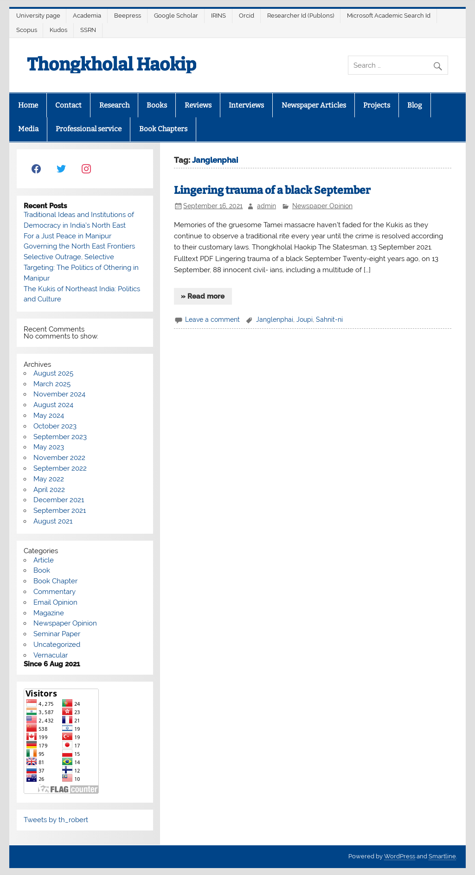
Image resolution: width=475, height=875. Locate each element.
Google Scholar (176, 15)
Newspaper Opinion (322, 206)
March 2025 (52, 384)
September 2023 (60, 437)
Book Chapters (163, 129)
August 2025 (53, 373)
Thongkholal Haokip (111, 64)
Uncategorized (56, 644)
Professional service (89, 129)
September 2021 (59, 510)
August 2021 (52, 521)
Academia (87, 15)
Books (157, 105)
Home (28, 105)
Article (43, 560)
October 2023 (55, 426)
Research (114, 105)
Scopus (26, 29)
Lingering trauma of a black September (272, 190)
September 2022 (60, 468)
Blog (414, 105)
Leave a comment (212, 319)
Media (28, 129)
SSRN (88, 29)
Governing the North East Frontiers (79, 246)
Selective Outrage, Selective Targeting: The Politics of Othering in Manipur (81, 267)
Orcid (246, 15)
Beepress (127, 15)
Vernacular (50, 655)
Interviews (246, 105)
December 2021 (58, 500)
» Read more (203, 296)
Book (41, 570)
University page (38, 15)
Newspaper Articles (314, 105)
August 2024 (53, 405)
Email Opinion (55, 602)
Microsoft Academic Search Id (388, 15)
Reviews (198, 105)
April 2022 (49, 489)
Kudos (58, 29)
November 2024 (59, 394)
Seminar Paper (56, 634)
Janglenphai (274, 319)
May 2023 (48, 447)
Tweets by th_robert (56, 820)
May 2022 (48, 479)
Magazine (48, 613)
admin (266, 206)
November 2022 (59, 457)
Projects (376, 105)
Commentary (54, 592)
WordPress (399, 856)
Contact (68, 105)
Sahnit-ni (329, 319)
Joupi (304, 319)
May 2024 (48, 415)
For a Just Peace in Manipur (67, 236)
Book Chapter (55, 581)
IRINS (218, 15)
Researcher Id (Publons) (300, 15)
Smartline (442, 856)
